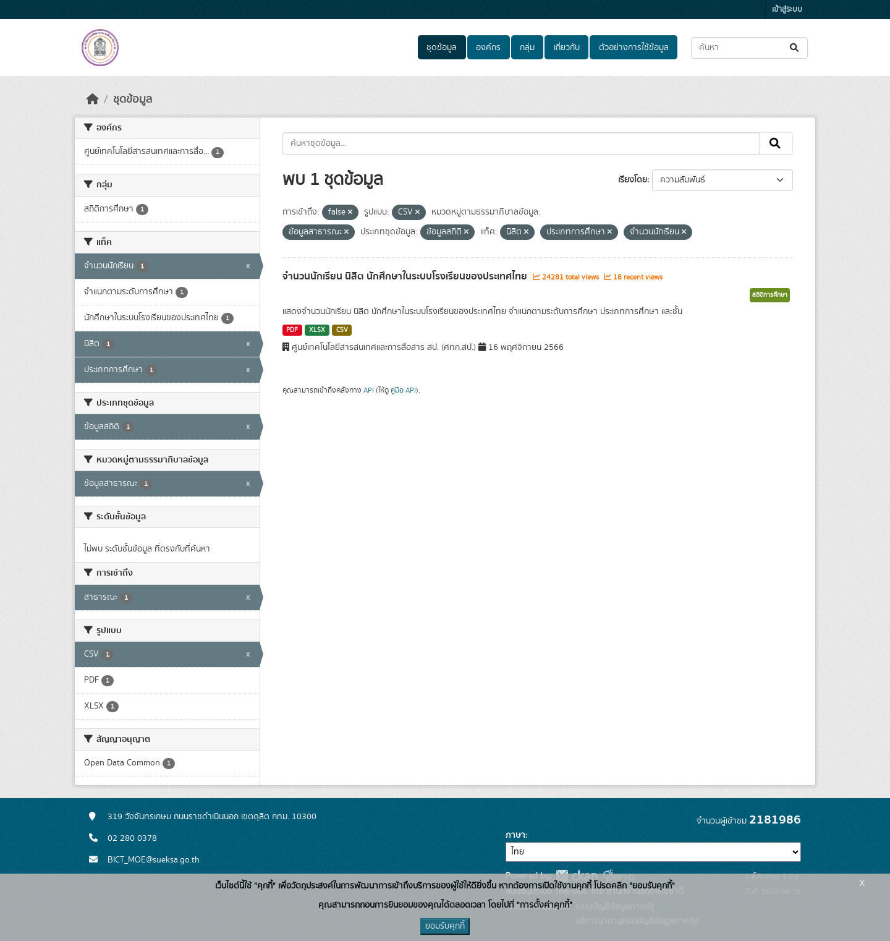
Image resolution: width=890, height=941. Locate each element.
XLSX (317, 330)
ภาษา (515, 835)
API (368, 390)
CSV (342, 330)
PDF (292, 330)
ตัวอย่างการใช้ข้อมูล (634, 47)
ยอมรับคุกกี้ (445, 926)
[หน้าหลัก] (93, 100)
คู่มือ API (403, 390)
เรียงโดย (632, 180)
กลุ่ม (527, 47)
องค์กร (488, 47)
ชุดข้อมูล (441, 47)
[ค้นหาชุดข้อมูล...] (749, 48)
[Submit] (795, 48)
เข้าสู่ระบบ (787, 9)
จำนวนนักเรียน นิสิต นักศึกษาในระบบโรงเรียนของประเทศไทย (406, 276)
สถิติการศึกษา (769, 295)
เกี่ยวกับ (567, 47)
